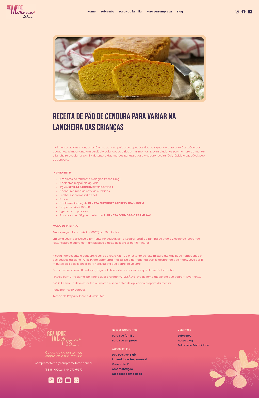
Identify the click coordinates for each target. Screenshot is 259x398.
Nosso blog (185, 340)
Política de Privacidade (193, 345)
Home (91, 11)
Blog (180, 11)
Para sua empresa (159, 11)
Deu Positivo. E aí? (124, 355)
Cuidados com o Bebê (127, 374)
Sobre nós (107, 11)
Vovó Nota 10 (121, 364)
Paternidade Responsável (129, 359)
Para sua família (130, 11)
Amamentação (122, 369)
